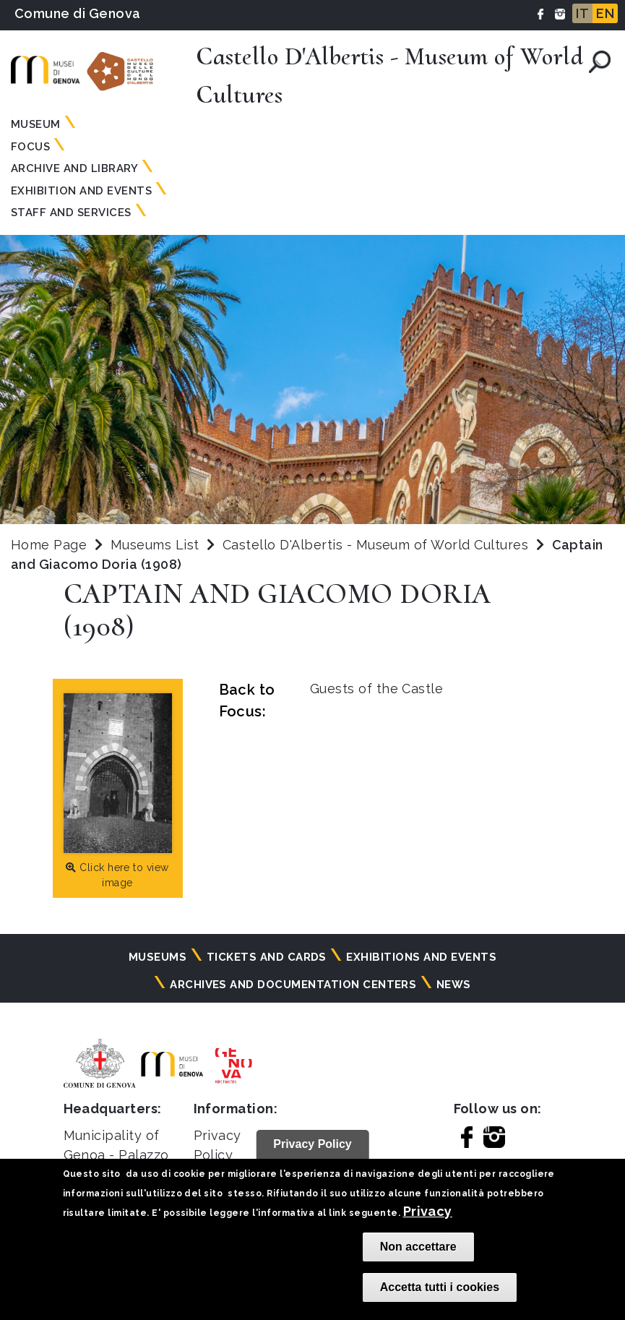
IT (582, 13)
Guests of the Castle (377, 688)
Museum (36, 124)
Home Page (49, 544)
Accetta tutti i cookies (439, 1287)
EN (605, 13)
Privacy (427, 1211)
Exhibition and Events (81, 190)
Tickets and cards (267, 957)
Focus (30, 146)
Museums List (155, 544)
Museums (157, 957)
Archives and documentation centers (293, 984)
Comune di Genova (77, 13)
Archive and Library (74, 168)
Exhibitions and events (421, 957)
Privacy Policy (312, 1144)
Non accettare (418, 1246)
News (453, 984)
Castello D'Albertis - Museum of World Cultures (378, 544)
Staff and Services (71, 212)
